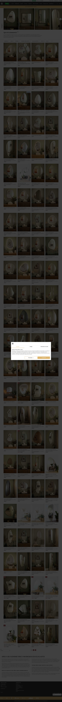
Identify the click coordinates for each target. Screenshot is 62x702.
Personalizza (30, 357)
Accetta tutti (44, 357)
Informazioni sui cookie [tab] (44, 346)
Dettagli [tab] (31, 346)
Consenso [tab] (17, 346)
